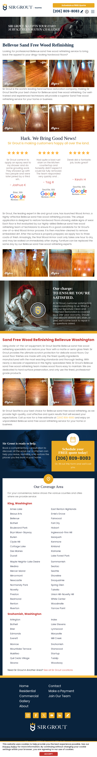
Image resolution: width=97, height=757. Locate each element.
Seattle (55, 571)
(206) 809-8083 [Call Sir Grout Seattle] (66, 11)
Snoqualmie (57, 580)
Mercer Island (17, 571)
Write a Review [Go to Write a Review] (81, 11)
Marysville (56, 633)
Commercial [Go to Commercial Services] (29, 696)
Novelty (14, 589)
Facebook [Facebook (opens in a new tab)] (36, 715)
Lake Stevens (58, 624)
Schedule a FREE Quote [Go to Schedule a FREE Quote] (74, 5)
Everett (14, 638)
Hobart (55, 527)
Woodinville (57, 603)
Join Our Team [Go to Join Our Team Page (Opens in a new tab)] (59, 696)
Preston (14, 594)
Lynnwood (57, 628)
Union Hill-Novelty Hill (62, 594)
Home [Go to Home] (24, 686)
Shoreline (56, 575)
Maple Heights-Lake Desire (25, 561)
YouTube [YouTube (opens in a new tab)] (52, 715)
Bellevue (14, 518)
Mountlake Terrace (20, 648)
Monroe (14, 644)
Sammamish (58, 561)
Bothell (14, 523)
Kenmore (56, 541)
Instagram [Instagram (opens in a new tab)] (28, 715)
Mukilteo (14, 653)
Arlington (15, 619)
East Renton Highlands (63, 509)
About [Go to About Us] (23, 706)
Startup (55, 653)
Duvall (13, 555)
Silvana (14, 662)
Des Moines (16, 551)
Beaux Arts (16, 513)
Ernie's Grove (58, 513)
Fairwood (56, 518)
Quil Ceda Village (19, 658)
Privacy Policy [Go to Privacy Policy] (10, 746)
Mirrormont (16, 575)
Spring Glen (57, 584)
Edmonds (15, 633)
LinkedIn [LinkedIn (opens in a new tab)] (60, 715)
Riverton (14, 608)
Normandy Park (19, 584)
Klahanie (56, 551)
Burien (13, 537)
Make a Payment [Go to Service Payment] (61, 691)
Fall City (55, 523)
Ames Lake (16, 509)
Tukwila (55, 589)
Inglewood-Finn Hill (61, 532)
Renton (14, 603)
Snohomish (57, 644)
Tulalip (54, 658)
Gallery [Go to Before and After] (24, 701)
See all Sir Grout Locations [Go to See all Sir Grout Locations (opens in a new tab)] (58, 670)
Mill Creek (56, 638)
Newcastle (16, 580)
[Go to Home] (24, 7)
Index (54, 619)
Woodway (57, 662)
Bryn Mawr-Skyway (21, 532)
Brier (12, 628)
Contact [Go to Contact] (54, 686)
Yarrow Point (58, 608)
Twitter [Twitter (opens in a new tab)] (44, 715)
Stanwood (57, 648)
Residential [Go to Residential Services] (27, 691)
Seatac (55, 566)
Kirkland (55, 546)
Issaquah (56, 537)
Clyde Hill (15, 541)
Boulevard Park (18, 527)
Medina (14, 566)
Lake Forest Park (60, 555)
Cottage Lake (18, 546)
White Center (58, 598)
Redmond (15, 598)
